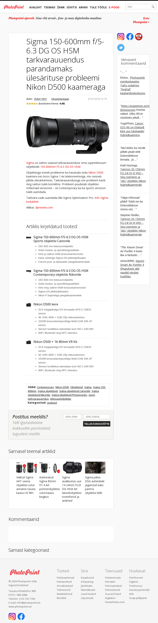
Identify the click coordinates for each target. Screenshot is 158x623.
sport (92, 395)
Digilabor (110, 598)
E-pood (114, 7)
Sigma (30, 163)
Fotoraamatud (113, 585)
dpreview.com (44, 207)
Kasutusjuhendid (139, 590)
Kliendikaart (88, 590)
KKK (131, 594)
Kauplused (87, 577)
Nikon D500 (95, 172)
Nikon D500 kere (45, 304)
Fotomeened (112, 590)
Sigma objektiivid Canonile (74, 391)
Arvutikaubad (65, 585)
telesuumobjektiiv (60, 399)
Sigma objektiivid (48, 391)
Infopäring (87, 581)
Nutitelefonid (64, 594)
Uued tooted (88, 594)
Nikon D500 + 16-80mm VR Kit (55, 342)
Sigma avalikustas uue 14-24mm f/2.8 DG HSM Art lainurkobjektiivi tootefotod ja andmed (71, 488)
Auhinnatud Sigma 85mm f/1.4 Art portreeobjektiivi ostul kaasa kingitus (49, 487)
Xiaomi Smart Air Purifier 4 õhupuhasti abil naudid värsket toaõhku (132, 268)
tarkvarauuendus (38, 399)
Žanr (61, 7)
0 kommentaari (60, 99)
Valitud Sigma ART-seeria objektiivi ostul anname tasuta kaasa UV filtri (25, 485)
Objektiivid (76, 387)
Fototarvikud (64, 581)
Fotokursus (135, 585)
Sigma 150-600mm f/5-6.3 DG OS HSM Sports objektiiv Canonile (60, 239)
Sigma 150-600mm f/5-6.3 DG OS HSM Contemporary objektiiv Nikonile (60, 273)
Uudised (52, 402)
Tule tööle (98, 7)
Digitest (133, 581)
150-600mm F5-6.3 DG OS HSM (60, 167)
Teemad (49, 7)
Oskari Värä (40, 99)
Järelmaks (87, 585)
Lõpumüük (87, 598)
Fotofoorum (136, 577)
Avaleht (35, 7)
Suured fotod (113, 594)
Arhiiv (83, 7)
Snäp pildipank (138, 598)
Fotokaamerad (65, 577)
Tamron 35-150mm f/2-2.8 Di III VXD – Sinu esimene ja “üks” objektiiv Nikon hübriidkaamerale (133, 177)
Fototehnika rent (115, 602)
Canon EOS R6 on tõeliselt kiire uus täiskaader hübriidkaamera (132, 129)
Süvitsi (72, 7)
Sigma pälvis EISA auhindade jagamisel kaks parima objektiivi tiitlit (94, 485)
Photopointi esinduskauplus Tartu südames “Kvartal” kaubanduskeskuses (132, 85)
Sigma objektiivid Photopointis (69, 395)
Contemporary (45, 387)
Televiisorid (63, 590)
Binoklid (61, 598)
